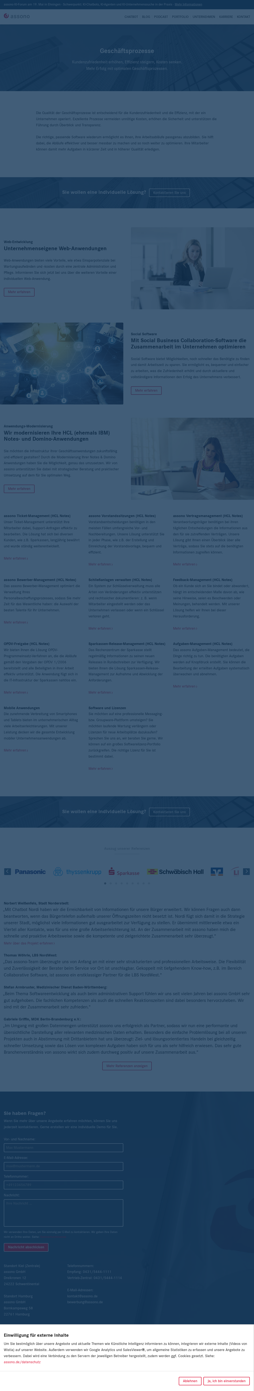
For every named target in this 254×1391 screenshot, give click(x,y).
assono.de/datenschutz (22, 1362)
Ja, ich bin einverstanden (227, 1381)
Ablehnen (190, 1381)
